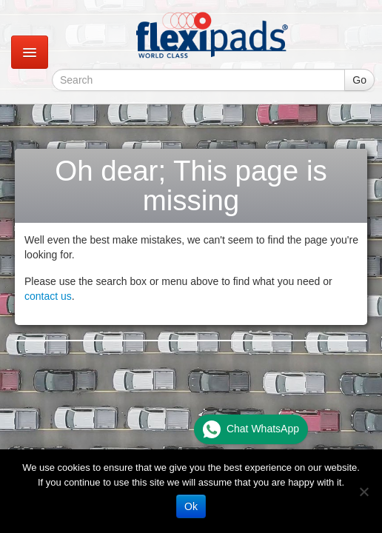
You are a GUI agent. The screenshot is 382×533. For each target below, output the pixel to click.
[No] (363, 491)
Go (359, 80)
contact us (48, 296)
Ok (191, 506)
